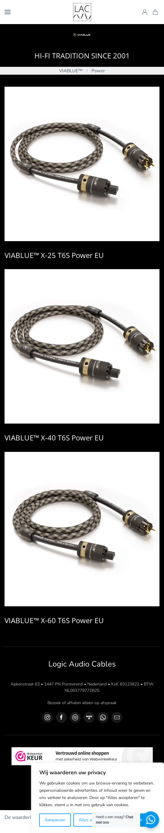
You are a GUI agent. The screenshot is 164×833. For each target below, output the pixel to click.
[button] (8, 12)
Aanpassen (55, 820)
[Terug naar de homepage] (82, 12)
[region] (97, 798)
